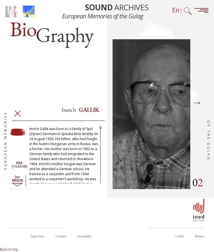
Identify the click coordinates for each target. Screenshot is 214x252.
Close (17, 113)
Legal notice (38, 236)
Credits (180, 236)
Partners (199, 236)
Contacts (61, 236)
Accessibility (84, 236)
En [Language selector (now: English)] (175, 10)
